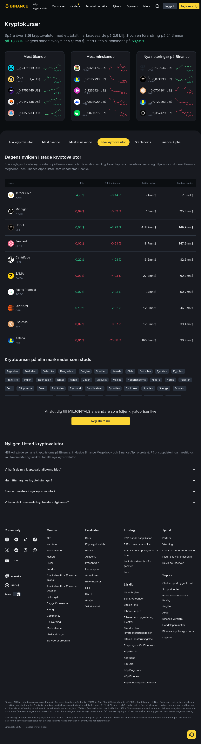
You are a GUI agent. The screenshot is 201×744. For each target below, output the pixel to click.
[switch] (17, 594)
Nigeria (156, 379)
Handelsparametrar (173, 625)
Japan (86, 379)
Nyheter (52, 556)
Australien (30, 371)
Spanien (148, 388)
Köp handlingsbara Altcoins (140, 682)
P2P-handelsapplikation (138, 538)
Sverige (163, 388)
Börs (88, 538)
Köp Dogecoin (132, 670)
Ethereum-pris (132, 611)
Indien (27, 379)
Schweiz (179, 388)
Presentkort (92, 563)
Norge (170, 379)
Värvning (167, 544)
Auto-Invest (92, 575)
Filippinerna (25, 388)
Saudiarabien (95, 388)
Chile (130, 371)
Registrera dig (189, 6)
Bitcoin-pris (131, 605)
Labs (127, 572)
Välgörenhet (92, 606)
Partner (166, 538)
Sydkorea (131, 388)
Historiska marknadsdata (177, 556)
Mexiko (117, 379)
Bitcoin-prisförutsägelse (138, 639)
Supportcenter (171, 589)
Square (133, 6)
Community (53, 615)
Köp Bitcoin (130, 651)
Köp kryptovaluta (40, 6)
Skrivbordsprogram (58, 640)
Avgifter (167, 606)
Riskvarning (54, 622)
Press (50, 563)
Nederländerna (137, 379)
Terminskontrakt (97, 6)
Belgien (85, 371)
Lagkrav (167, 637)
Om (49, 538)
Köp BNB (129, 657)
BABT (88, 594)
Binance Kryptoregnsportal (178, 631)
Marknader (58, 6)
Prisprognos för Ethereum (139, 645)
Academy (90, 556)
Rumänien (58, 388)
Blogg (50, 609)
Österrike (48, 371)
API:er (166, 612)
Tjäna (117, 6)
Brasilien (101, 371)
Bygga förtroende (57, 603)
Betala (89, 550)
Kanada (116, 371)
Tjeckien (162, 371)
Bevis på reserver (173, 563)
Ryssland (75, 388)
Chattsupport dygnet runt (177, 583)
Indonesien (44, 379)
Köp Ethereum (132, 676)
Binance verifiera (172, 618)
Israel (60, 379)
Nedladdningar (55, 634)
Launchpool (92, 569)
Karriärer (52, 544)
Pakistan (185, 379)
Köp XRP (129, 664)
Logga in (170, 6)
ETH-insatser (93, 581)
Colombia (145, 371)
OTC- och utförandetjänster (179, 550)
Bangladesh (67, 371)
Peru (9, 388)
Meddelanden (55, 550)
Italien (73, 379)
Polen (42, 388)
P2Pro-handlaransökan (137, 544)
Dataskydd (53, 597)
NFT (87, 587)
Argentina (12, 371)
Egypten (178, 371)
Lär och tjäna (131, 592)
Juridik (51, 569)
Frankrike (12, 379)
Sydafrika (114, 388)
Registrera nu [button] (100, 421)
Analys (89, 600)
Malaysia (102, 379)
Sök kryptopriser (134, 598)
